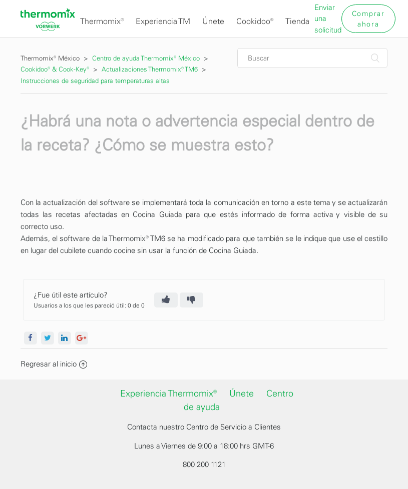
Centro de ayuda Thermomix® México (147, 58)
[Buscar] (312, 58)
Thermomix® (102, 21)
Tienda (297, 21)
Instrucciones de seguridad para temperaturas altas (95, 80)
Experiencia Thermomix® (168, 393)
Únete (213, 21)
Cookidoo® (254, 21)
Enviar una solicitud (327, 18)
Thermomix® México (50, 58)
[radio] (166, 300)
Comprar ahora (368, 19)
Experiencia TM (163, 21)
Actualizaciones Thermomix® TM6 (150, 69)
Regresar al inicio (54, 364)
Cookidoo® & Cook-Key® (55, 69)
